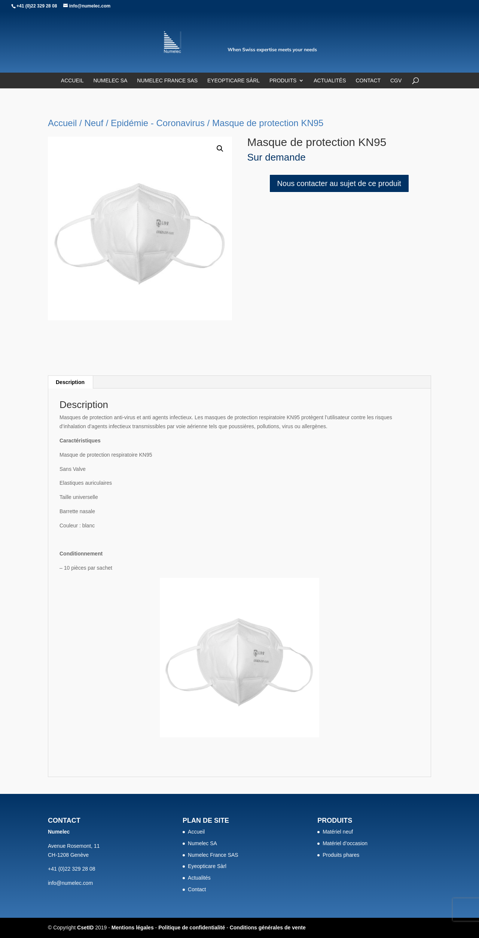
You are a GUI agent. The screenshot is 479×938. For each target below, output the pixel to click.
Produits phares (341, 855)
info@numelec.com (70, 883)
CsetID (85, 928)
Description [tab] (70, 382)
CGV (396, 80)
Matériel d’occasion (345, 843)
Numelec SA (110, 80)
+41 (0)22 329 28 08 (36, 6)
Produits (282, 80)
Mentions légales (133, 928)
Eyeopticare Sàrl (233, 80)
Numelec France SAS (167, 80)
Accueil (72, 80)
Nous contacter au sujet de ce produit (339, 183)
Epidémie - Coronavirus (158, 123)
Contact (368, 80)
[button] (220, 148)
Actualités (330, 80)
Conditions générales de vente (268, 928)
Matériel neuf (338, 832)
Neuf (93, 123)
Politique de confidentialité (191, 928)
